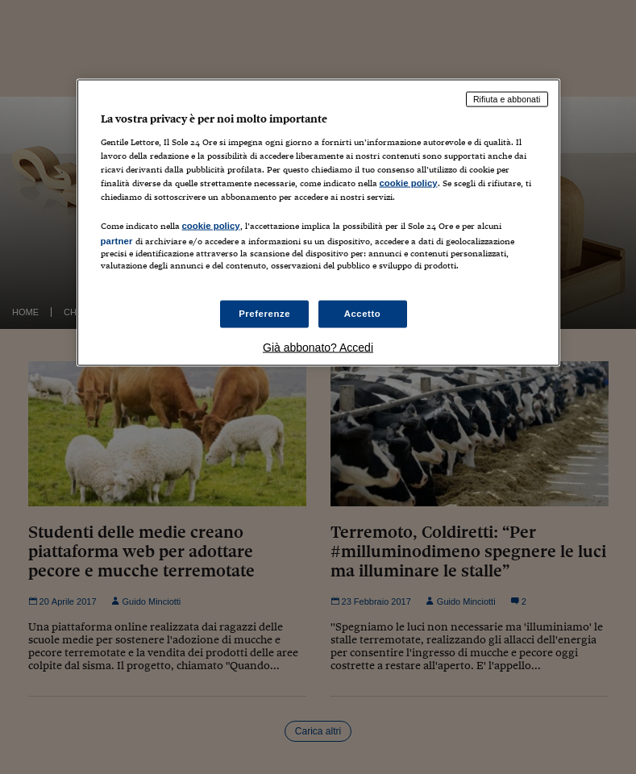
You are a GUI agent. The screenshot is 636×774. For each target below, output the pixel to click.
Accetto (362, 313)
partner (117, 240)
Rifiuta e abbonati (507, 99)
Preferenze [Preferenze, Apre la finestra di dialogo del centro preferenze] (264, 313)
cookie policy (409, 182)
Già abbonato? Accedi (318, 347)
